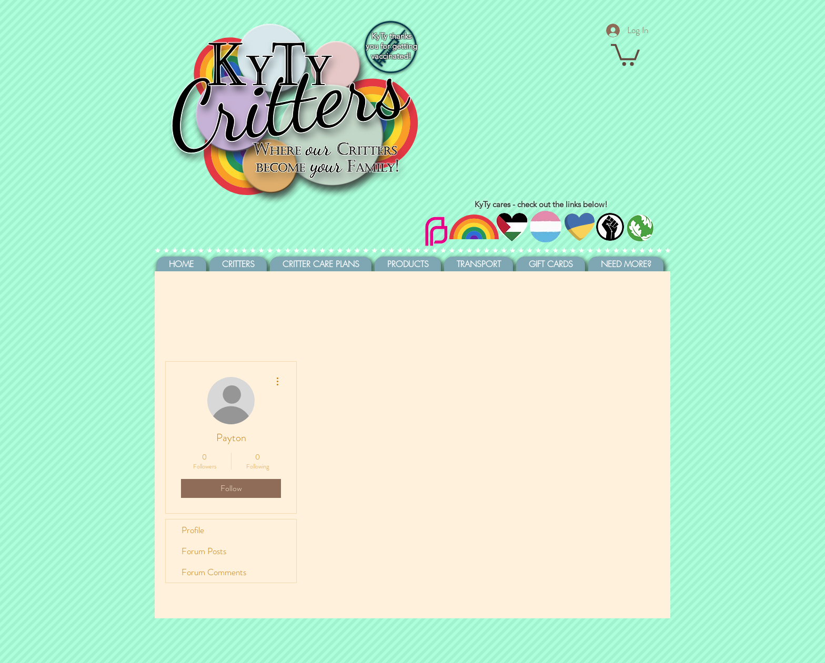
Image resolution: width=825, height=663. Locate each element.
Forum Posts (204, 551)
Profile (193, 530)
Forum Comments (214, 572)
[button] (625, 54)
